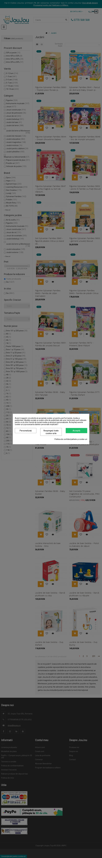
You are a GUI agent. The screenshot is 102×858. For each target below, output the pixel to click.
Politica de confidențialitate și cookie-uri (71, 439)
